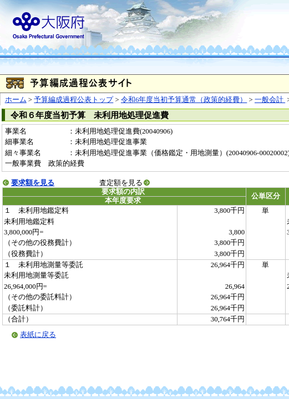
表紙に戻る (38, 335)
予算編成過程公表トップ (73, 100)
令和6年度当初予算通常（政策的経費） (184, 100)
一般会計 (270, 100)
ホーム (16, 100)
